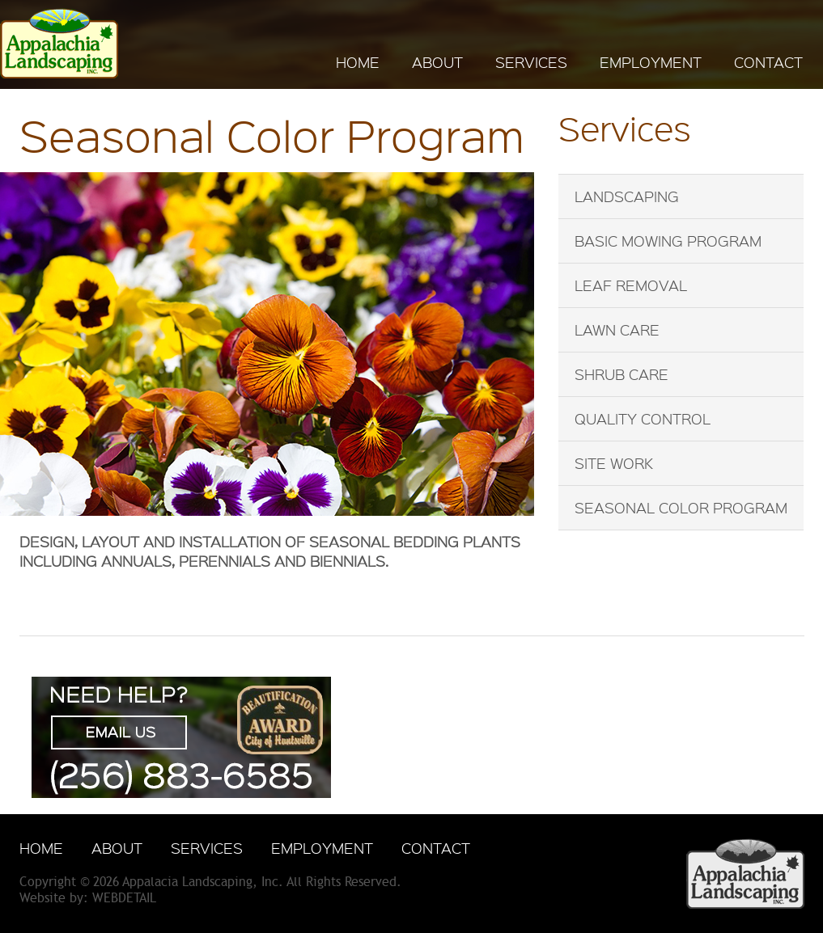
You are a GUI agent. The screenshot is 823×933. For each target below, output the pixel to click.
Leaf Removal (631, 285)
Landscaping (627, 196)
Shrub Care (621, 374)
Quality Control (643, 419)
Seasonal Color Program (681, 507)
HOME (358, 62)
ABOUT (437, 62)
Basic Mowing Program (668, 241)
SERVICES (531, 62)
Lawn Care (617, 330)
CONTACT (768, 62)
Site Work (614, 463)
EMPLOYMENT (651, 62)
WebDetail (124, 898)
